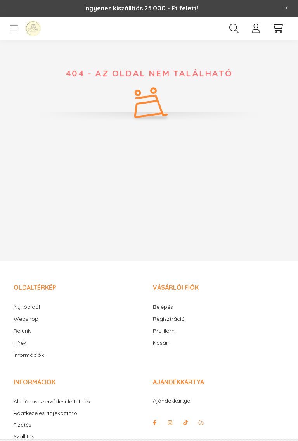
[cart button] (277, 28)
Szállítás (24, 436)
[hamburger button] (13, 28)
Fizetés (22, 425)
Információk (29, 354)
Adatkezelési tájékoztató (45, 413)
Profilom (164, 330)
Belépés (163, 306)
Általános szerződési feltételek (52, 401)
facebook (154, 423)
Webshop (26, 318)
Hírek (20, 342)
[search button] (234, 28)
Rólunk (22, 330)
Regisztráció (169, 318)
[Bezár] (286, 8)
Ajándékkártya (172, 400)
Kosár (160, 342)
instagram (170, 423)
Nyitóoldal (27, 306)
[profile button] (255, 28)
